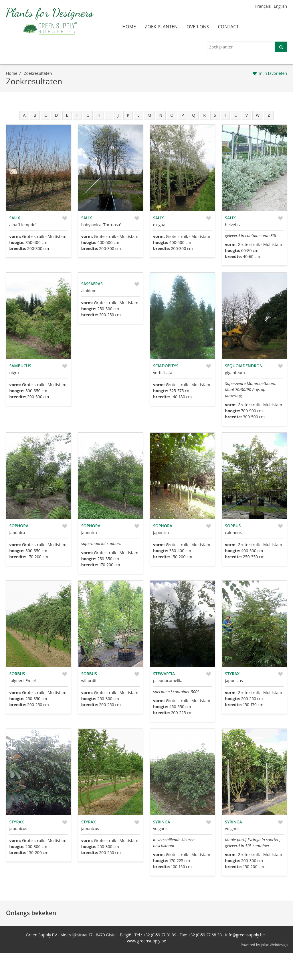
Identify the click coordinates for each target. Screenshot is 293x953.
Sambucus (20, 365)
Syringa (161, 822)
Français (263, 6)
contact (228, 27)
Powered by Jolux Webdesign (264, 944)
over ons (198, 27)
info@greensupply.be (245, 935)
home (129, 27)
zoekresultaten (38, 73)
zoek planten (161, 27)
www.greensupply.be (146, 941)
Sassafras (92, 283)
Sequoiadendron (244, 365)
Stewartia (164, 673)
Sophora (19, 525)
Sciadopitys (165, 365)
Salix (14, 217)
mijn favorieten (273, 73)
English (280, 6)
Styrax (232, 673)
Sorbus (233, 525)
